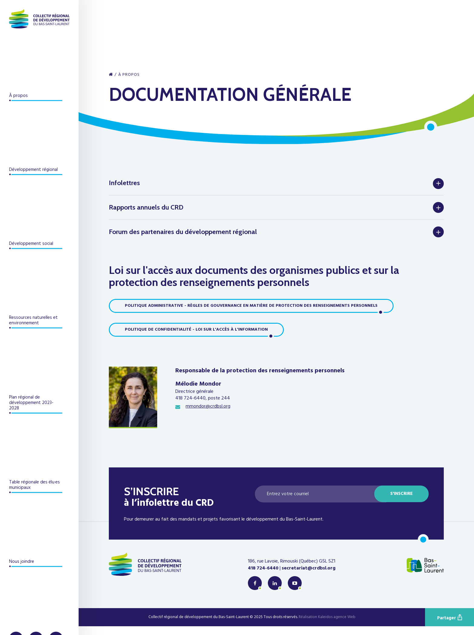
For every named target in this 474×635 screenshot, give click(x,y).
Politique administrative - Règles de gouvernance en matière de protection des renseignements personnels (251, 314)
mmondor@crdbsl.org (208, 415)
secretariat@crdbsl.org (309, 577)
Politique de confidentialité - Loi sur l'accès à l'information (196, 338)
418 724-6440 (263, 577)
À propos (18, 95)
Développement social (31, 243)
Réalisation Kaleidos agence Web (327, 626)
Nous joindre (21, 561)
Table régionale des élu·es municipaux (34, 485)
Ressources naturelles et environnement (33, 320)
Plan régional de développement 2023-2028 (31, 403)
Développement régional (33, 169)
